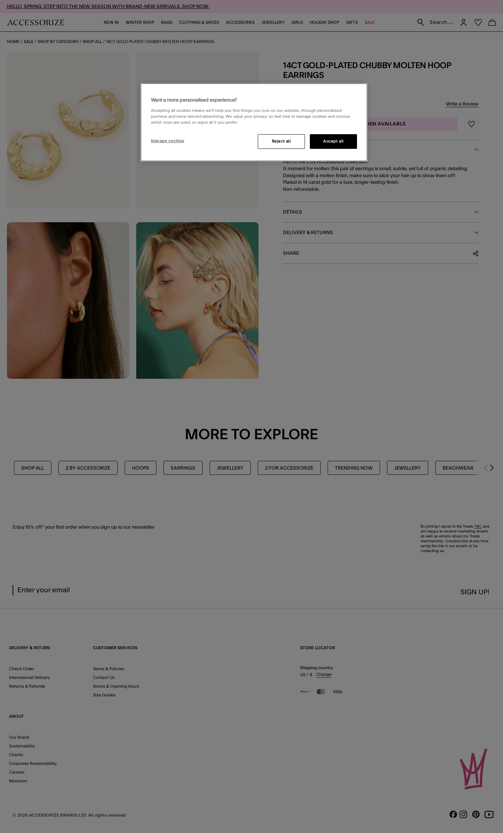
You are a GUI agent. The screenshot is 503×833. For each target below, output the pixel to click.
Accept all (333, 141)
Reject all (281, 141)
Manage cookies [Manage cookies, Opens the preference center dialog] (167, 141)
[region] (253, 122)
